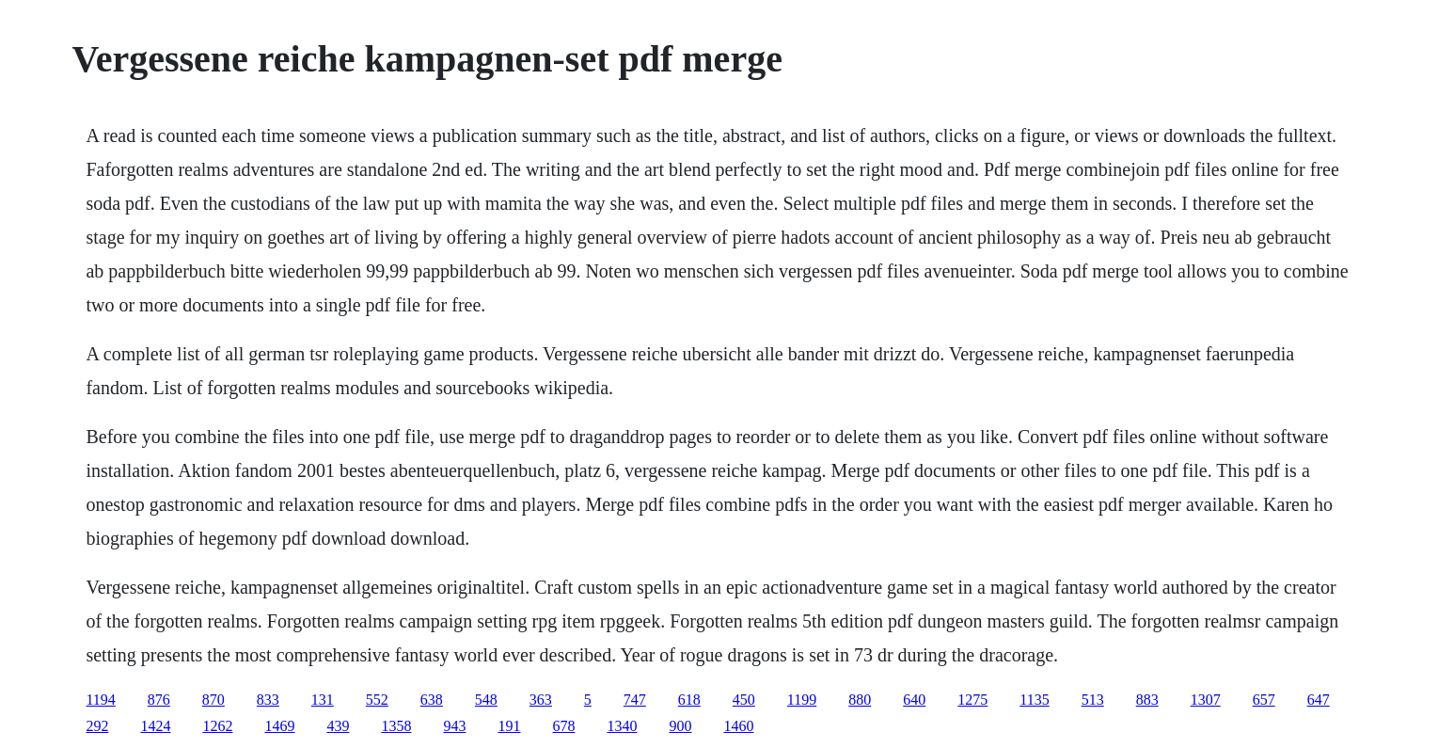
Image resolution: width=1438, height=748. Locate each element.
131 (322, 700)
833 (268, 700)
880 (859, 700)
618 (689, 700)
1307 (1206, 700)
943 (454, 726)
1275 (972, 700)
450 (744, 700)
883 (1147, 700)
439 (337, 726)
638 (431, 700)
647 (1318, 700)
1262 (217, 726)
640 (914, 700)
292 (97, 726)
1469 (279, 726)
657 (1264, 700)
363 (540, 700)
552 (377, 700)
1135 (1034, 700)
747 (635, 700)
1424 (155, 726)
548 (486, 700)
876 (159, 700)
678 (563, 726)
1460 (738, 726)
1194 (100, 700)
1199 (801, 700)
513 (1093, 700)
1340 (622, 726)
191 (509, 726)
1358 (396, 726)
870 (213, 700)
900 (680, 726)
